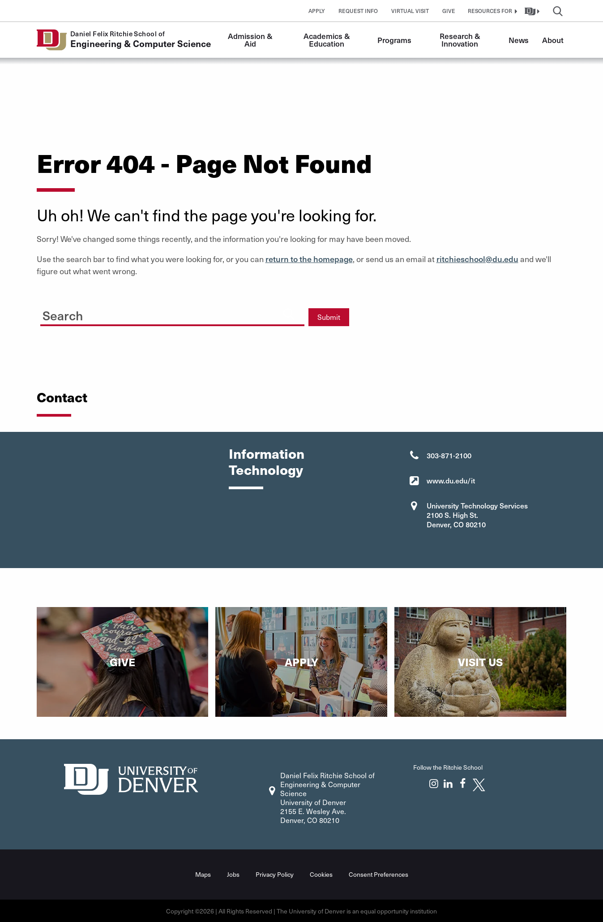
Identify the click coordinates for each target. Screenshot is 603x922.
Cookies (321, 874)
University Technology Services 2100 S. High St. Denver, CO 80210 (477, 514)
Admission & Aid (251, 39)
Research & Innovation (461, 39)
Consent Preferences (378, 874)
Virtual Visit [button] (410, 10)
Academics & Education (328, 39)
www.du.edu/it (451, 480)
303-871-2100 (449, 455)
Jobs (233, 874)
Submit (328, 317)
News (519, 39)
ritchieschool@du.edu (477, 258)
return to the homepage (309, 258)
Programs (394, 39)
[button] (491, 11)
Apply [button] (316, 10)
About (553, 39)
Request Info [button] (358, 10)
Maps (203, 874)
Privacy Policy (275, 874)
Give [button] (448, 10)
